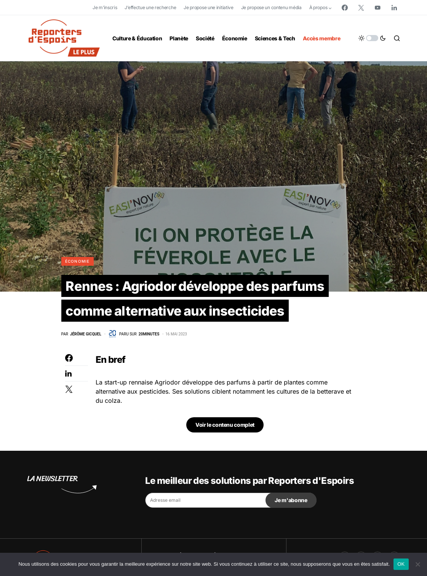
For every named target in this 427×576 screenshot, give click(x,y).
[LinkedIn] (394, 7)
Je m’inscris (105, 7)
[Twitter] (361, 7)
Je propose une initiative (208, 7)
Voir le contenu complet (224, 462)
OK (401, 564)
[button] (372, 38)
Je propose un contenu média (271, 7)
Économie (77, 261)
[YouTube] (377, 7)
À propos (318, 7)
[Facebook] (345, 7)
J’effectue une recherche (150, 7)
